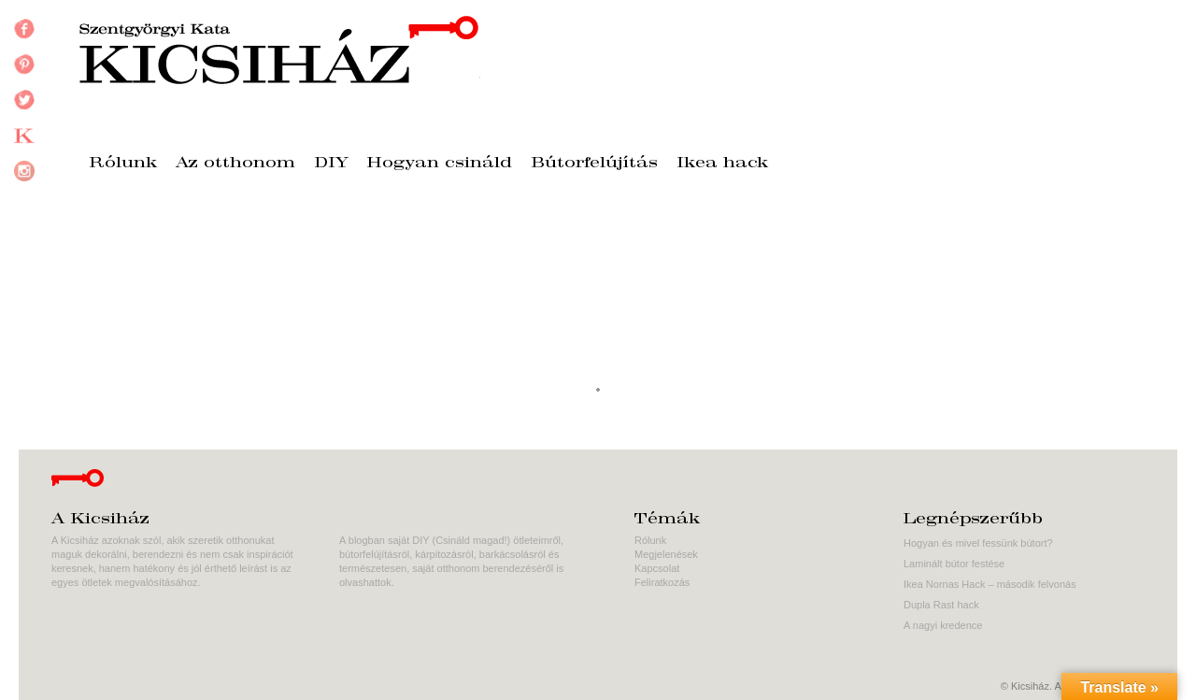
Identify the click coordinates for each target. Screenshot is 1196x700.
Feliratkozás (662, 582)
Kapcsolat (656, 568)
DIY (331, 163)
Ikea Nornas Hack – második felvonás (990, 584)
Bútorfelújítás (594, 163)
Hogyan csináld (439, 163)
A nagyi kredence (943, 625)
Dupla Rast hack (941, 604)
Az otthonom (235, 163)
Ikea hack (722, 163)
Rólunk (123, 163)
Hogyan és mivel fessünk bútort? (978, 543)
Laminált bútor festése (954, 563)
